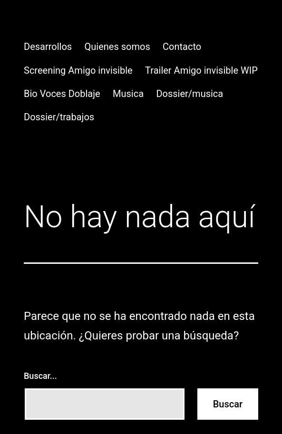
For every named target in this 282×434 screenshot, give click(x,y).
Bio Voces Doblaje (62, 93)
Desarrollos (48, 46)
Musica (128, 93)
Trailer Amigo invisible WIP (201, 70)
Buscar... (40, 376)
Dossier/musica (189, 93)
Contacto (182, 46)
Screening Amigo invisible (78, 70)
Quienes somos (117, 46)
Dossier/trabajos (59, 117)
